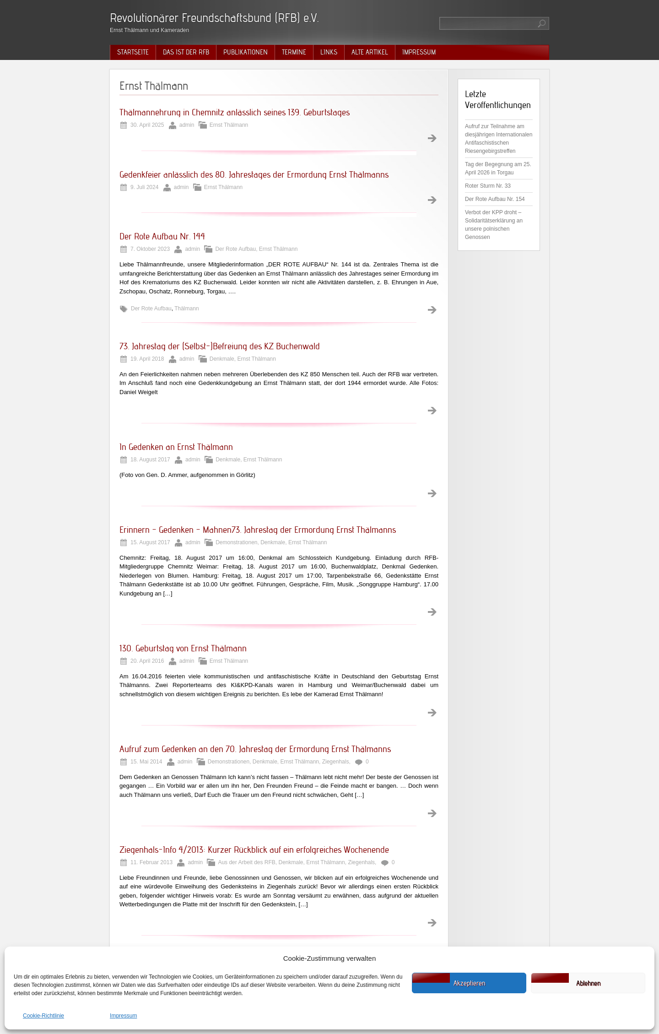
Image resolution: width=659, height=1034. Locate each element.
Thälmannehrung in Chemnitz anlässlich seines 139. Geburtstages (234, 112)
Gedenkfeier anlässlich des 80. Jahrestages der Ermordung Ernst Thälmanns (254, 174)
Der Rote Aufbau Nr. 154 (495, 199)
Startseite (133, 52)
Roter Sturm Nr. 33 (488, 186)
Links (328, 52)
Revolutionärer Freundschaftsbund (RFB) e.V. (214, 18)
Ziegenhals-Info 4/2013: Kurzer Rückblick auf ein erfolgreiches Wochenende (254, 849)
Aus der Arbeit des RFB (246, 862)
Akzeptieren (469, 983)
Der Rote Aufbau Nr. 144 (162, 236)
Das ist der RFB (186, 52)
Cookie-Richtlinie (43, 1015)
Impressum (123, 1015)
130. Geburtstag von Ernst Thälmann (183, 648)
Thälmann (186, 308)
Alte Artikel (369, 52)
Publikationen (245, 52)
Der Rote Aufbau (235, 249)
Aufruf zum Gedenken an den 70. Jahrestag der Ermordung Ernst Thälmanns (255, 748)
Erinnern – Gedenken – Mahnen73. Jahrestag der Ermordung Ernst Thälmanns (257, 529)
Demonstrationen (236, 542)
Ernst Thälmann (229, 125)
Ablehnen (588, 983)
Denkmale (222, 359)
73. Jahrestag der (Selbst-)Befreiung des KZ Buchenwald (219, 346)
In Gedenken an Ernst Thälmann (176, 446)
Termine (294, 52)
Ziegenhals (335, 761)
